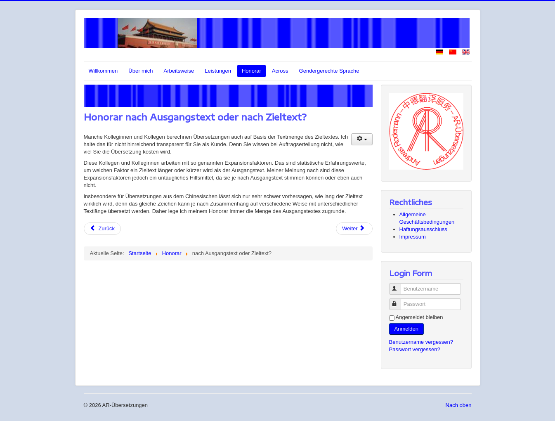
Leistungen (218, 71)
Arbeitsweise (179, 71)
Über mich (140, 71)
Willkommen (103, 71)
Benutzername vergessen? (421, 342)
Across (280, 71)
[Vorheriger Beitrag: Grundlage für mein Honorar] (102, 228)
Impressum (412, 237)
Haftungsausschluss (423, 229)
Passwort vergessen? (414, 349)
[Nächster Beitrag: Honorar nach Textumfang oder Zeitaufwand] (354, 228)
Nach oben (459, 405)
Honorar (251, 71)
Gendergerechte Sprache (329, 71)
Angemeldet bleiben (419, 317)
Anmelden (406, 329)
